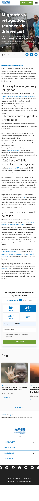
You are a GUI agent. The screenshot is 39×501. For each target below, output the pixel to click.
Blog (9, 415)
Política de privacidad (19, 475)
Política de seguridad (14, 478)
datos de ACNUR (14, 168)
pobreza (4, 269)
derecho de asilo (13, 150)
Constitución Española (9, 252)
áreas (23, 197)
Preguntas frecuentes (24, 482)
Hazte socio (19, 342)
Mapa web (11, 482)
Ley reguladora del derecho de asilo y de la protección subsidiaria (18, 254)
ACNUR (4, 415)
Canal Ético (28, 478)
